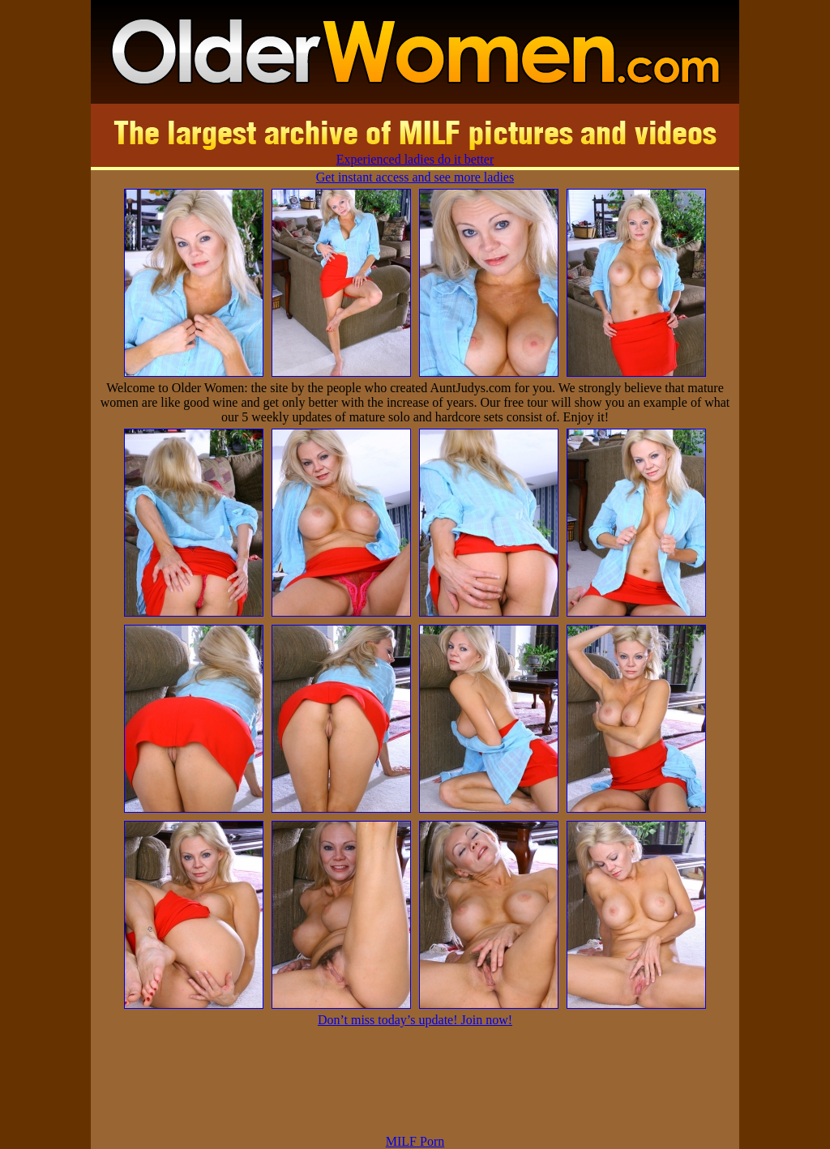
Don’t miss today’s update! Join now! (415, 1020)
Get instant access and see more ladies (415, 177)
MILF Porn (415, 1141)
